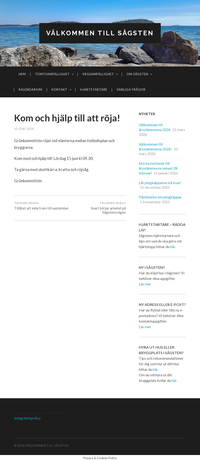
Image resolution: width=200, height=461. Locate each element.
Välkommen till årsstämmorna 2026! (155, 146)
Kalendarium (30, 89)
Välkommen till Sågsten (100, 33)
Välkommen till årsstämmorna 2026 (155, 127)
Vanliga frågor (131, 89)
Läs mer (145, 284)
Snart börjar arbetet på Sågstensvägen (98, 207)
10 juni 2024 (24, 129)
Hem (22, 74)
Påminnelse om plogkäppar (160, 197)
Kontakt (59, 89)
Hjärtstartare (93, 89)
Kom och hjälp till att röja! (67, 117)
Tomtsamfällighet (52, 74)
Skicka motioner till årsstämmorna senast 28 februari (158, 168)
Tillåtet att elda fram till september (41, 205)
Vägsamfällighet (98, 74)
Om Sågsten (137, 74)
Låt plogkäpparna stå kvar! (160, 182)
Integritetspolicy (27, 418)
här (172, 246)
